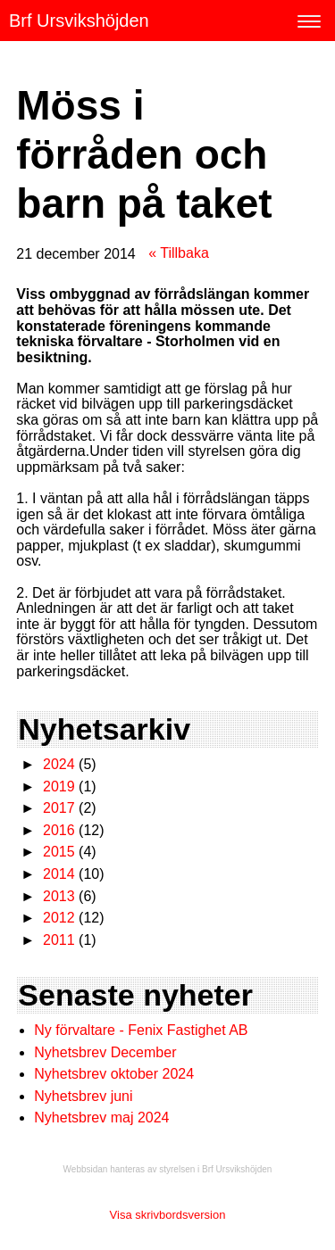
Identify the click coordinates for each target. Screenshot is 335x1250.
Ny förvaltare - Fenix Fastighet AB (143, 1030)
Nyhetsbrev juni (83, 1096)
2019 (59, 786)
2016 (59, 830)
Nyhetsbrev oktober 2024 (114, 1073)
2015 (59, 851)
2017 (59, 807)
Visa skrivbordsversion (168, 1214)
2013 (59, 896)
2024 (59, 764)
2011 (59, 940)
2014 (59, 874)
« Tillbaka (178, 253)
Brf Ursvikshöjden (79, 20)
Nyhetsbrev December (105, 1052)
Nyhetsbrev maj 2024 (101, 1117)
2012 (59, 917)
